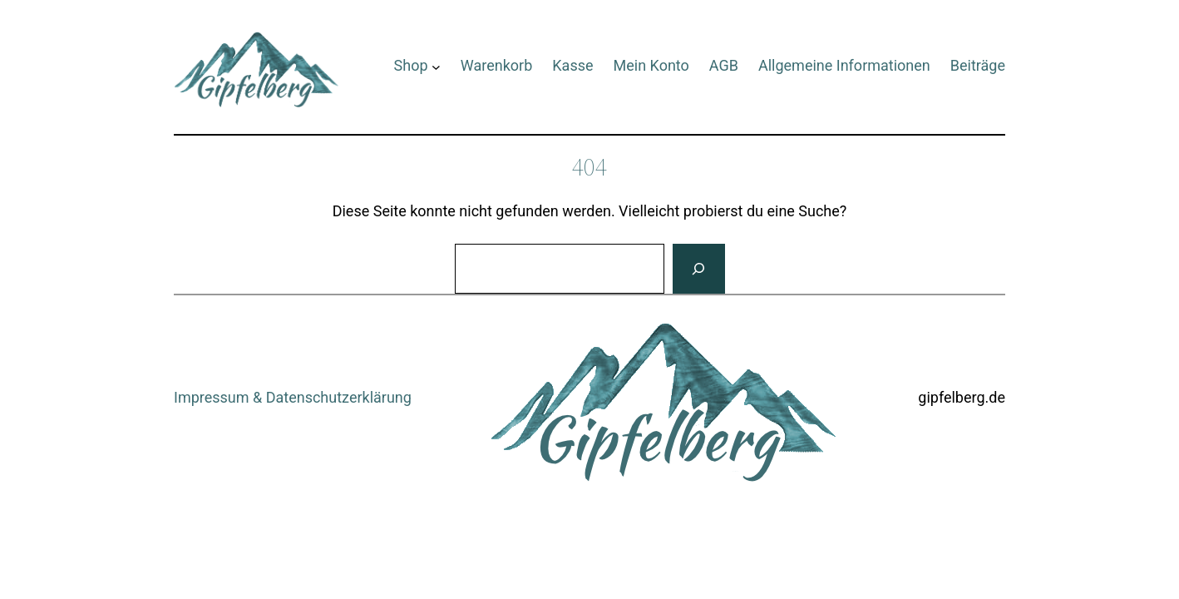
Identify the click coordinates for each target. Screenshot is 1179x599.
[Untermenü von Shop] (436, 66)
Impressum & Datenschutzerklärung (293, 397)
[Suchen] (698, 269)
